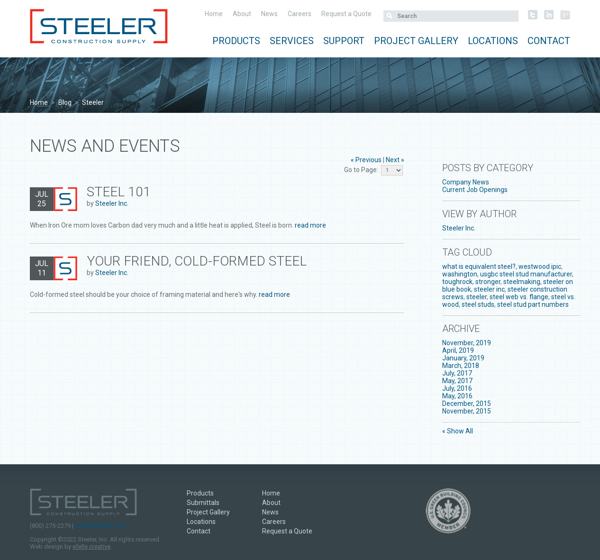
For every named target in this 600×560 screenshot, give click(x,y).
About (242, 14)
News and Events (105, 146)
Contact (548, 40)
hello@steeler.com (100, 525)
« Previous (366, 160)
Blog (65, 102)
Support (343, 40)
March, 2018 (460, 365)
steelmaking (521, 281)
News (269, 14)
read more (310, 225)
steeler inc (489, 289)
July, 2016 (457, 388)
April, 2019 (458, 350)
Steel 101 (119, 192)
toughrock (457, 281)
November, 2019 (466, 343)
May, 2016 (457, 396)
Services (292, 40)
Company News (465, 182)
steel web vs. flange (519, 297)
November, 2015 (466, 411)
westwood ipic (539, 266)
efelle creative (91, 546)
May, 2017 (457, 381)
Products (236, 40)
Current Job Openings (475, 189)
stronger (487, 281)
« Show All (457, 431)
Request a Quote (346, 14)
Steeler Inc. (111, 203)
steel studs (478, 304)
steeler (476, 297)
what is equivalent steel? (479, 266)
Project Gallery (416, 40)
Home (214, 14)
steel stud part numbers (533, 304)
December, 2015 (466, 403)
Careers (299, 14)
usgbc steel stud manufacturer (526, 274)
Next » (395, 160)
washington (459, 274)
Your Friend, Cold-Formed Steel (197, 261)
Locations (493, 40)
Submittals (203, 502)
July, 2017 (457, 373)
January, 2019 (463, 358)
